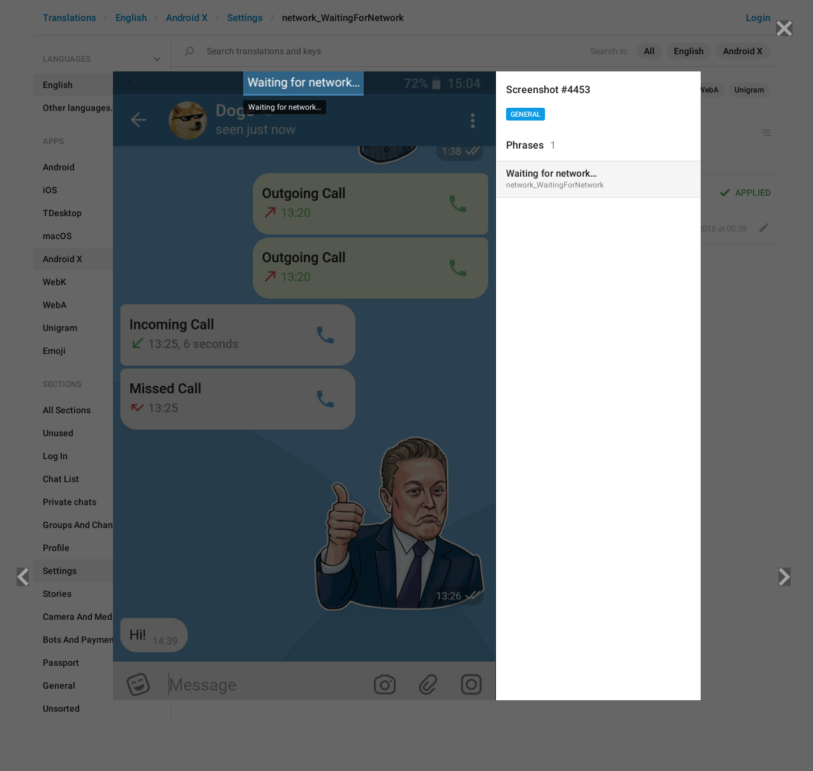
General (526, 114)
